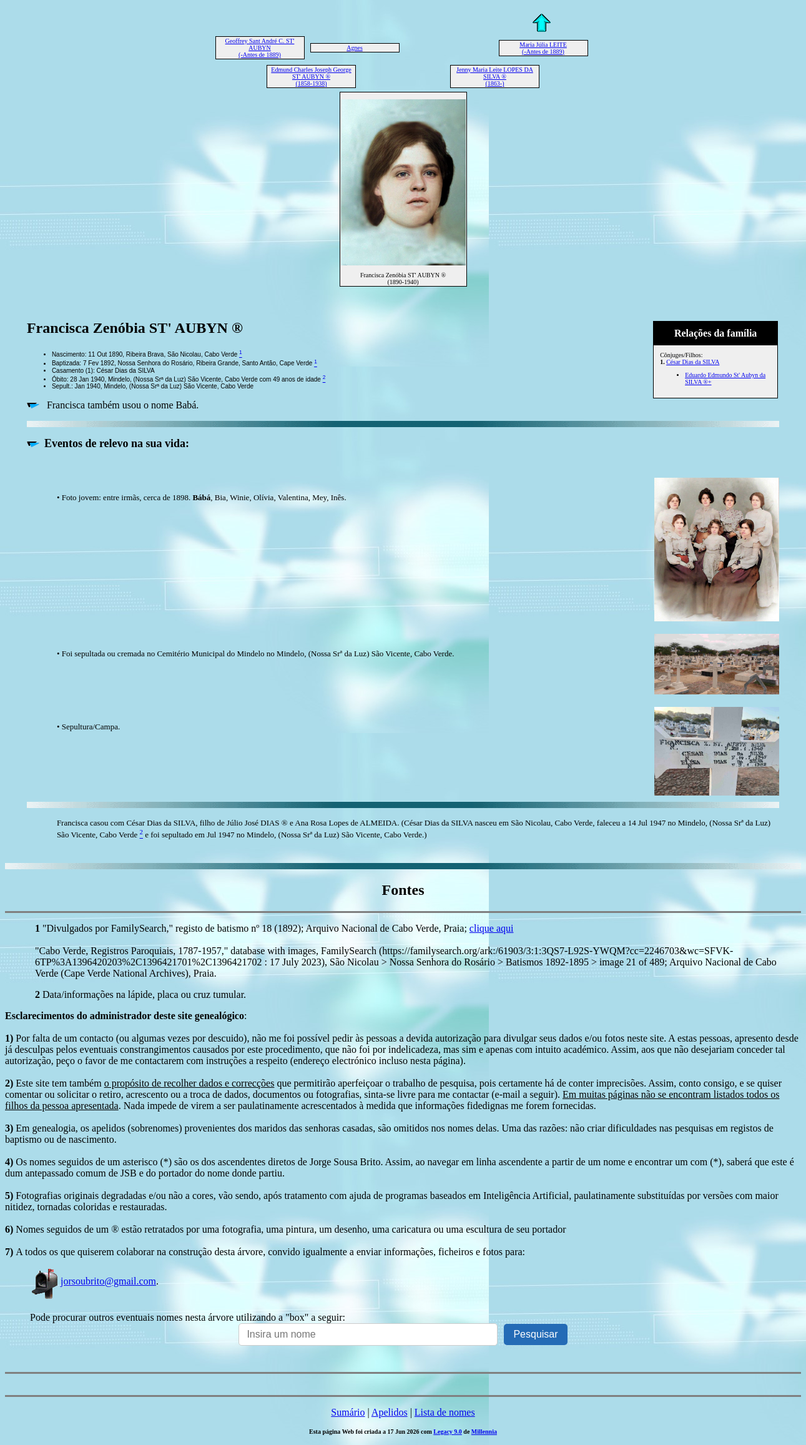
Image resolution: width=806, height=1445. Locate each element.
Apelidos (389, 1412)
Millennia (484, 1431)
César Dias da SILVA (692, 361)
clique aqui (491, 928)
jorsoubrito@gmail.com (93, 1281)
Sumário (348, 1412)
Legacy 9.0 (447, 1431)
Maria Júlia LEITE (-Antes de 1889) (543, 48)
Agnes (354, 47)
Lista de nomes (445, 1412)
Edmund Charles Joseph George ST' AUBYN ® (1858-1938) (311, 76)
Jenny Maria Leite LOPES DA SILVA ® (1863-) (494, 76)
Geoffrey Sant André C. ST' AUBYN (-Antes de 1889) (260, 47)
